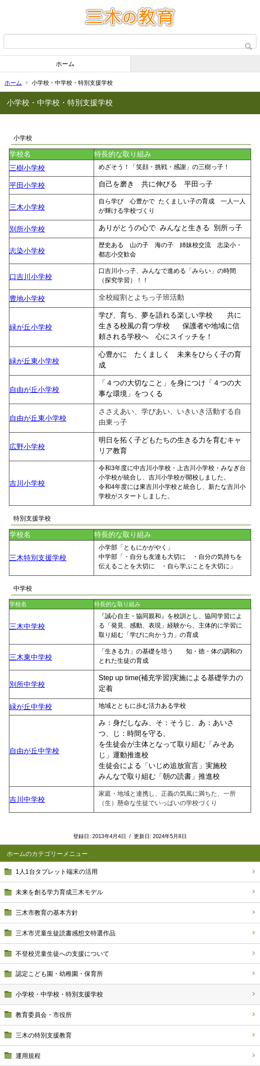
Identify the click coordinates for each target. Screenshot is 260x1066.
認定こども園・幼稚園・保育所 (59, 973)
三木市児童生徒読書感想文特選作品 (66, 933)
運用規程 (28, 1055)
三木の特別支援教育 (44, 1035)
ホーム (65, 63)
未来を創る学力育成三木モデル (59, 892)
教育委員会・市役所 (44, 1014)
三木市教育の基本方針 (47, 912)
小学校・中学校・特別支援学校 (59, 994)
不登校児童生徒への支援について (62, 953)
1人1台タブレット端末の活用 (57, 871)
